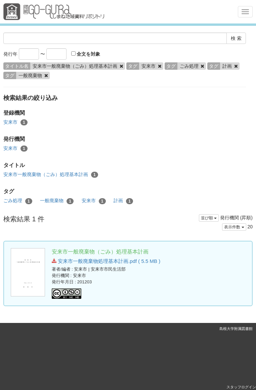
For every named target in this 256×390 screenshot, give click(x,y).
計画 (123, 201)
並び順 (209, 218)
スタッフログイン (241, 387)
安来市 (15, 122)
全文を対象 (85, 54)
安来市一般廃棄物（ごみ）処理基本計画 (50, 175)
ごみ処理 (17, 201)
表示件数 (234, 227)
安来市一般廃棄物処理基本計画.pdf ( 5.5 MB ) (106, 261)
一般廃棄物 (57, 201)
